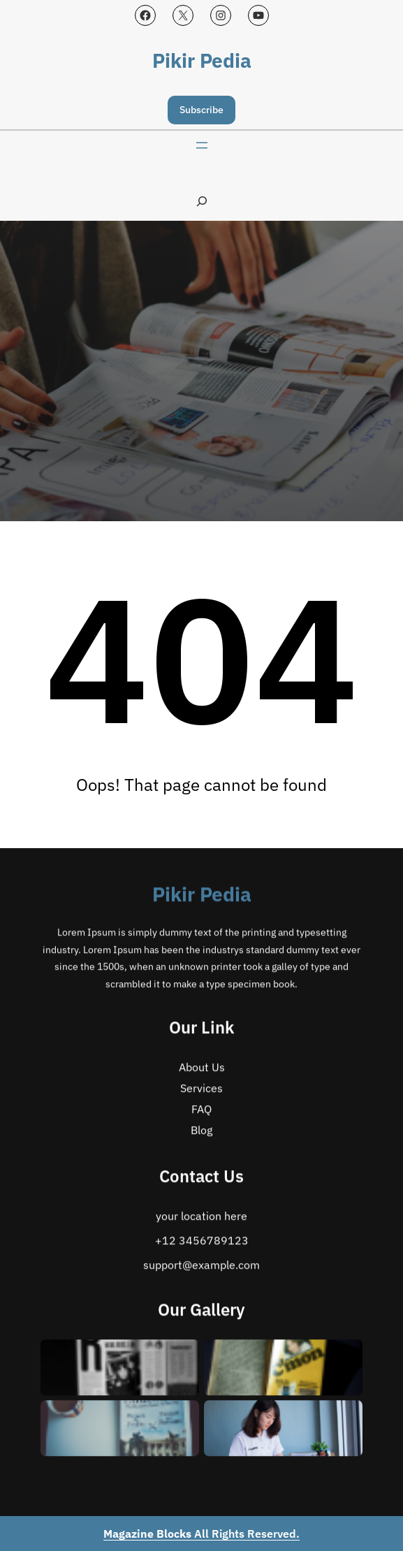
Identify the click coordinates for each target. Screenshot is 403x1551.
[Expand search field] (201, 201)
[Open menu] (202, 145)
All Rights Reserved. (201, 1534)
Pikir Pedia (201, 60)
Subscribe (201, 109)
